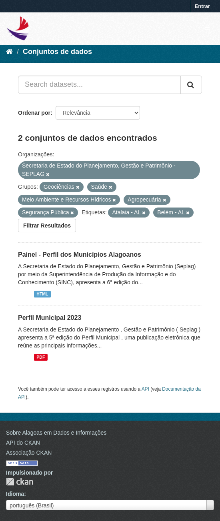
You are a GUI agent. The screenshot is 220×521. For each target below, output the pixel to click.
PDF (40, 357)
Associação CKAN (29, 452)
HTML (42, 293)
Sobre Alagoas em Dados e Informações (56, 432)
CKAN (19, 481)
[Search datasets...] (99, 85)
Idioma (15, 494)
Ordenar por (34, 113)
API (145, 389)
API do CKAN (23, 442)
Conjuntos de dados (57, 52)
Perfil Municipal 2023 (49, 317)
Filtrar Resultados (47, 225)
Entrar (202, 6)
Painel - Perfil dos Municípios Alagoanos (79, 254)
